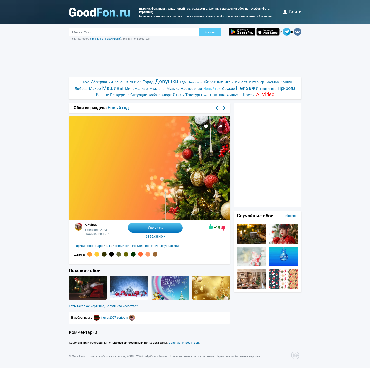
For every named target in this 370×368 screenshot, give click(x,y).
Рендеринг (119, 94)
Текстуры (193, 94)
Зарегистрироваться (183, 342)
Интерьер (256, 82)
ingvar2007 (109, 317)
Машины (113, 88)
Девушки (166, 81)
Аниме (135, 81)
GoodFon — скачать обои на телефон (98, 356)
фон (90, 246)
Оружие (228, 88)
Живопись (194, 82)
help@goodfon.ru (155, 356)
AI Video (265, 94)
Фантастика (214, 94)
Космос (272, 81)
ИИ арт (241, 81)
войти (292, 12)
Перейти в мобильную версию (237, 356)
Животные (213, 81)
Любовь (81, 88)
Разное (102, 94)
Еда (183, 82)
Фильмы (234, 94)
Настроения (191, 88)
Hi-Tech (84, 82)
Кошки (286, 81)
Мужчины (157, 88)
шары (99, 246)
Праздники (268, 88)
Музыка (173, 88)
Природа (287, 88)
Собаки (154, 94)
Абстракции (102, 81)
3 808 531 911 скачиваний (105, 38)
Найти (210, 32)
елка (109, 246)
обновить (291, 215)
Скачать (155, 227)
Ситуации (138, 94)
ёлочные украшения (165, 246)
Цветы (249, 94)
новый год (122, 246)
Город (148, 81)
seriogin (122, 317)
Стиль (178, 94)
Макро (95, 88)
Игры (229, 81)
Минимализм (136, 88)
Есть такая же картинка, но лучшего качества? (103, 306)
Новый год (212, 88)
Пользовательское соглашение (191, 356)
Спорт (167, 94)
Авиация (121, 82)
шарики (79, 246)
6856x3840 (155, 236)
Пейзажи (247, 87)
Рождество (140, 246)
